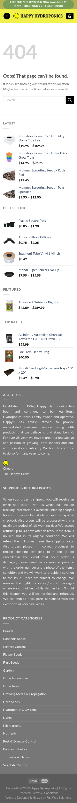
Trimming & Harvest (17, 757)
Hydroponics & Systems (20, 709)
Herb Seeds (11, 702)
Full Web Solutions (59, 797)
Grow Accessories (16, 678)
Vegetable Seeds (15, 765)
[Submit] (70, 100)
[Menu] (6, 16)
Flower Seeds (12, 654)
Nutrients (10, 733)
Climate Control (14, 646)
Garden (8, 670)
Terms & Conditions (45, 793)
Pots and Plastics (15, 749)
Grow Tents (11, 686)
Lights (7, 717)
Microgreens (12, 725)
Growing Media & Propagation (25, 694)
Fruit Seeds (11, 662)
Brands (8, 631)
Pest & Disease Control (19, 741)
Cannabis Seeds (14, 639)
